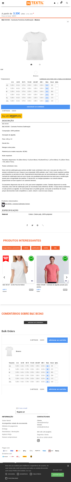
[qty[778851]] (57, 101)
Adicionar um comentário (35, 322)
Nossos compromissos (9, 437)
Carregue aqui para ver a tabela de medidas (55, 79)
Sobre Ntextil (6, 420)
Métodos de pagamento (10, 426)
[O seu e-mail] (31, 408)
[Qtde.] (56, 366)
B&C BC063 (5, 124)
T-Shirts (26, 248)
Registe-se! (21, 412)
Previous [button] (4, 47)
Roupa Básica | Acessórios (11, 248)
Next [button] (67, 47)
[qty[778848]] (57, 85)
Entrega (4, 429)
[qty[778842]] (57, 88)
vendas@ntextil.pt (43, 427)
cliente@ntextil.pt (42, 422)
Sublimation (36, 248)
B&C (3, 20)
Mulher (46, 248)
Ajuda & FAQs (6, 434)
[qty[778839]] (57, 91)
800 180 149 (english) (44, 432)
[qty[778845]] (57, 98)
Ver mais (28, 470)
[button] (54, 3)
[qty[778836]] (57, 95)
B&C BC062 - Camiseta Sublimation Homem (17, 204)
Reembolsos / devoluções (10, 431)
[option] (35, 46)
